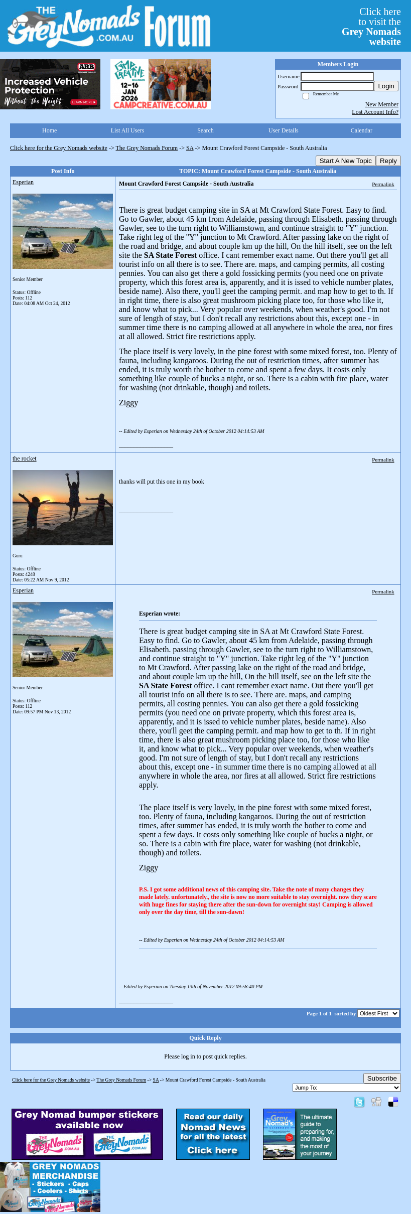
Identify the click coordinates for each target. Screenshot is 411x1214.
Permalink (383, 184)
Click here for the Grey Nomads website (58, 147)
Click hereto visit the (371, 26)
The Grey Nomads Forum (147, 147)
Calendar (361, 130)
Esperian (23, 182)
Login (386, 86)
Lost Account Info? (375, 111)
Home (49, 130)
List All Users (128, 130)
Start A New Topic (346, 161)
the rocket (25, 458)
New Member (381, 104)
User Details (283, 130)
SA (190, 147)
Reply (388, 161)
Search (205, 130)
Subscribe (382, 1078)
